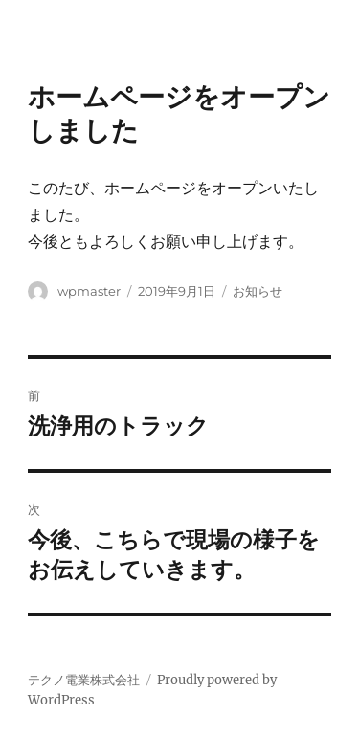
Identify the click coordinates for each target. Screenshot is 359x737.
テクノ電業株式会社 (84, 680)
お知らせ (257, 291)
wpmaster (89, 291)
